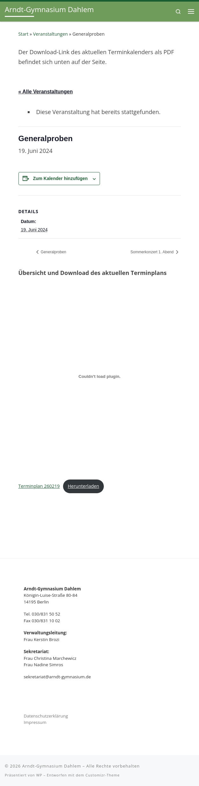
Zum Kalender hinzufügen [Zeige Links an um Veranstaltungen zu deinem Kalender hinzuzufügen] (60, 178)
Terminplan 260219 (39, 486)
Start (23, 34)
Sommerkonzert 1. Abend (153, 252)
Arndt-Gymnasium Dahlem (51, 766)
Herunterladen (83, 486)
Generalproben (53, 252)
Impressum (35, 722)
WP (39, 775)
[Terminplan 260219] (99, 376)
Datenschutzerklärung (46, 716)
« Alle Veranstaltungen (45, 91)
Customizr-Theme (102, 775)
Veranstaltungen (50, 34)
